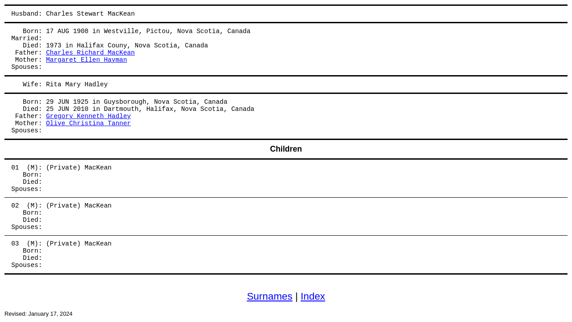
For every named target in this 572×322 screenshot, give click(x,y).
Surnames (269, 296)
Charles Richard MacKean (90, 52)
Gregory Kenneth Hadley (88, 116)
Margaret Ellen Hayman (86, 60)
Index (313, 296)
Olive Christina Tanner (88, 123)
